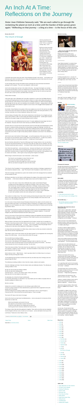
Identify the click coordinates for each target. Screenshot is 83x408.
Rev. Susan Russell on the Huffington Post (68, 196)
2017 (60, 337)
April (61, 352)
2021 (60, 329)
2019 (60, 333)
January (62, 358)
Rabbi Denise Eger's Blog (64, 397)
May (61, 348)
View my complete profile (63, 142)
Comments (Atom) (15, 322)
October (62, 342)
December (62, 339)
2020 (60, 331)
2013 (60, 366)
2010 (60, 372)
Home (29, 320)
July (61, 346)
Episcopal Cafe (62, 392)
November (62, 341)
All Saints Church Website (64, 387)
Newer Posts (8, 320)
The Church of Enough (14, 37)
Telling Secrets (62, 399)
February (62, 356)
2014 (60, 364)
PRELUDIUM (62, 395)
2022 (60, 328)
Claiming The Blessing (64, 389)
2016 (60, 360)
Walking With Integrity (63, 402)
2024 (60, 324)
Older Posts (49, 320)
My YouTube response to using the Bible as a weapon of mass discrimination (68, 202)
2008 (60, 376)
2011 (60, 370)
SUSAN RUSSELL (71, 104)
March (61, 354)
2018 (60, 335)
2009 (60, 374)
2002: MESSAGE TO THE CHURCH (67, 385)
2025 (60, 322)
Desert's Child (62, 390)
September (62, 344)
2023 (60, 326)
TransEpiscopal (62, 400)
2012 (60, 368)
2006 (60, 379)
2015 (60, 362)
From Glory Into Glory (63, 394)
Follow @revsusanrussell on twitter (66, 194)
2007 (60, 377)
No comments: (26, 316)
